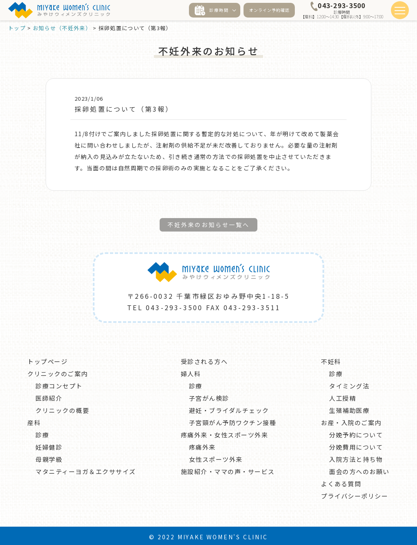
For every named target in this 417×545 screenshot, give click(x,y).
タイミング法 (349, 384)
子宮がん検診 (209, 396)
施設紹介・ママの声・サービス (228, 469)
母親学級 (48, 457)
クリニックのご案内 (57, 371)
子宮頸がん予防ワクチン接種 (233, 420)
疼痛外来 (202, 445)
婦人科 (191, 371)
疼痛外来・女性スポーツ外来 (224, 432)
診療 (42, 432)
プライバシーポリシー (354, 494)
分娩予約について (356, 432)
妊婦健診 (48, 445)
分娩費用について (356, 445)
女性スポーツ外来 (216, 457)
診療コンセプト (59, 384)
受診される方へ (204, 359)
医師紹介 (48, 396)
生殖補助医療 (349, 408)
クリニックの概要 (62, 408)
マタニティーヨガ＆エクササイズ (85, 469)
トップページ (47, 359)
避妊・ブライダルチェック (229, 408)
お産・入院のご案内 (351, 420)
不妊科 (331, 359)
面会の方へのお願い (359, 469)
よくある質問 (341, 481)
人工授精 (342, 396)
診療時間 (212, 10)
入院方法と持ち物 (356, 457)
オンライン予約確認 (269, 10)
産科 (34, 420)
